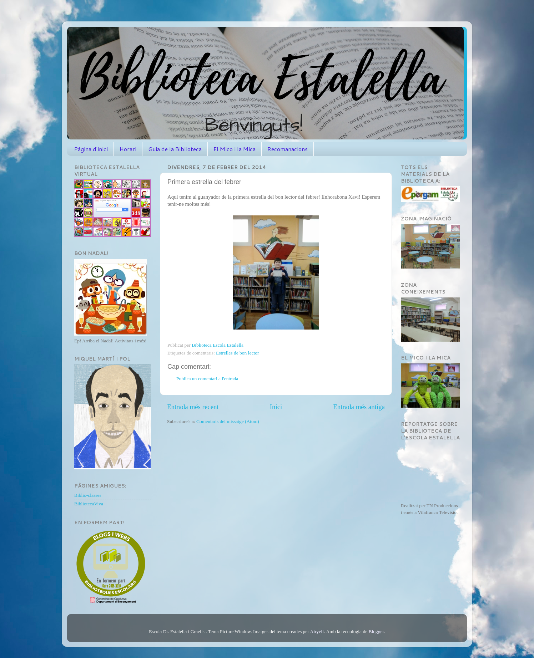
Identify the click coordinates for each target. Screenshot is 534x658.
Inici (276, 406)
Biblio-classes (87, 495)
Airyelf (317, 631)
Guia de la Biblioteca (175, 149)
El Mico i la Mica (234, 149)
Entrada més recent (193, 406)
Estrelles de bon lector (237, 353)
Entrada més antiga (359, 406)
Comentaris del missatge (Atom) (227, 421)
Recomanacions (287, 149)
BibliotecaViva (88, 503)
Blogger (376, 631)
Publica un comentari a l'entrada (207, 378)
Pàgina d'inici (91, 149)
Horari (128, 149)
